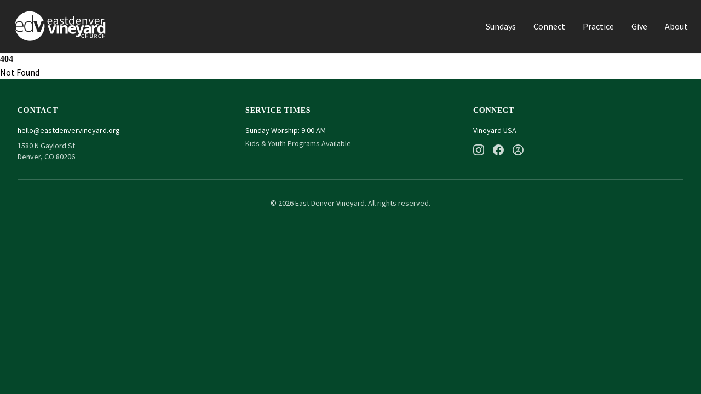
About (676, 26)
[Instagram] (478, 149)
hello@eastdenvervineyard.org (69, 130)
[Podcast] (518, 149)
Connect (549, 26)
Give (639, 26)
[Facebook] (498, 149)
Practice (598, 26)
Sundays (501, 26)
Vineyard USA (494, 130)
